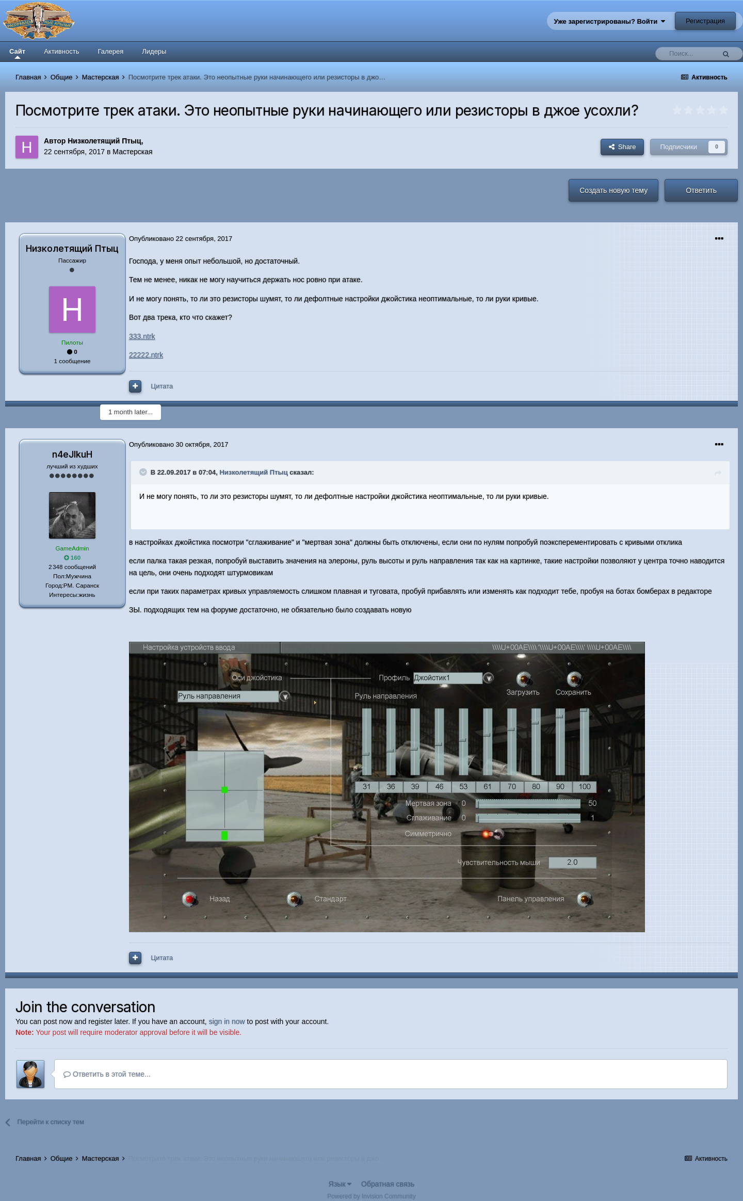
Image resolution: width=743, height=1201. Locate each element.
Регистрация (705, 21)
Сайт (17, 53)
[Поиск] (688, 54)
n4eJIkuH (72, 454)
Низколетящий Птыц (104, 141)
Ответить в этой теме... (107, 1074)
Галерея (110, 51)
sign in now (227, 1021)
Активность (61, 51)
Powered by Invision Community (371, 1196)
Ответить (701, 190)
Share (622, 147)
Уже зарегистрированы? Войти (610, 21)
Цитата (162, 386)
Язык (340, 1184)
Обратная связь (387, 1184)
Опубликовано (180, 238)
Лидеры (154, 51)
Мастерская (132, 152)
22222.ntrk (146, 355)
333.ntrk (142, 336)
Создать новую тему (613, 190)
